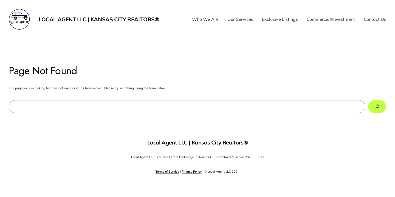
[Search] (377, 106)
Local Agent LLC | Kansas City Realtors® (99, 19)
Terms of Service (167, 171)
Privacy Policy (192, 171)
